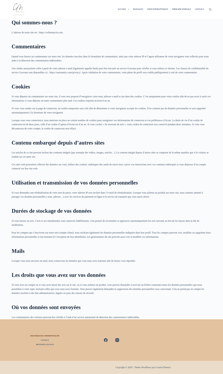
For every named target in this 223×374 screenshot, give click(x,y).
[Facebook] (106, 340)
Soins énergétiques (157, 9)
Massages (138, 9)
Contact (199, 9)
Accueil (124, 9)
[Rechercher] (210, 9)
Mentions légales (45, 344)
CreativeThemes (163, 367)
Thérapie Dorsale (181, 9)
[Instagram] (117, 340)
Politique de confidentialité (44, 336)
